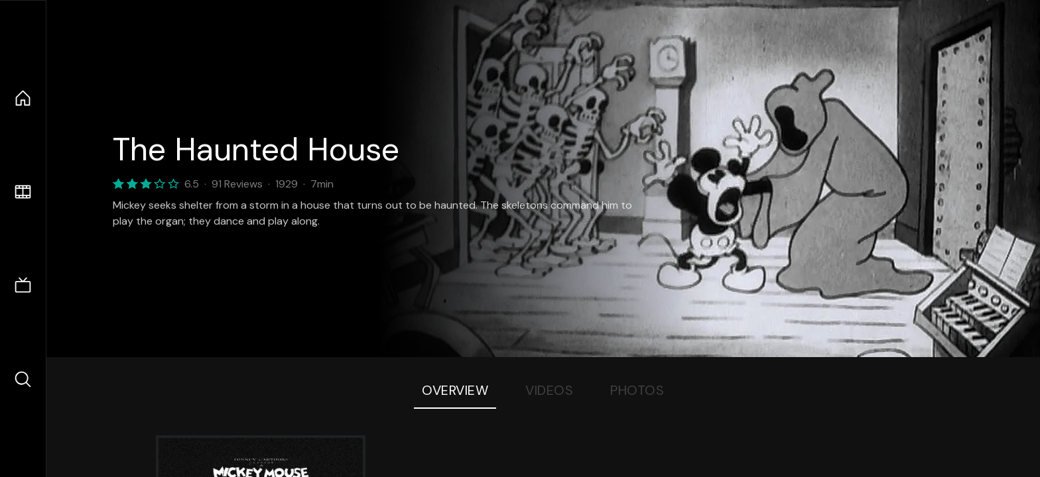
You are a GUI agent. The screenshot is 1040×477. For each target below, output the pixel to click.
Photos (637, 390)
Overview (455, 390)
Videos (549, 390)
